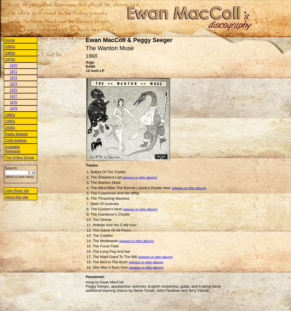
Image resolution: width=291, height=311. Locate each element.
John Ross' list (17, 191)
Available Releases (13, 149)
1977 (13, 96)
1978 (13, 102)
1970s (10, 59)
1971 (13, 72)
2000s (10, 128)
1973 (13, 84)
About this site (16, 197)
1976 (13, 90)
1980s (10, 115)
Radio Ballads (16, 134)
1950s (10, 46)
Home (10, 40)
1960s (10, 53)
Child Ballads (16, 140)
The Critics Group (19, 157)
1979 (13, 108)
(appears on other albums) (139, 177)
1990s (10, 121)
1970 (13, 65)
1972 (13, 78)
